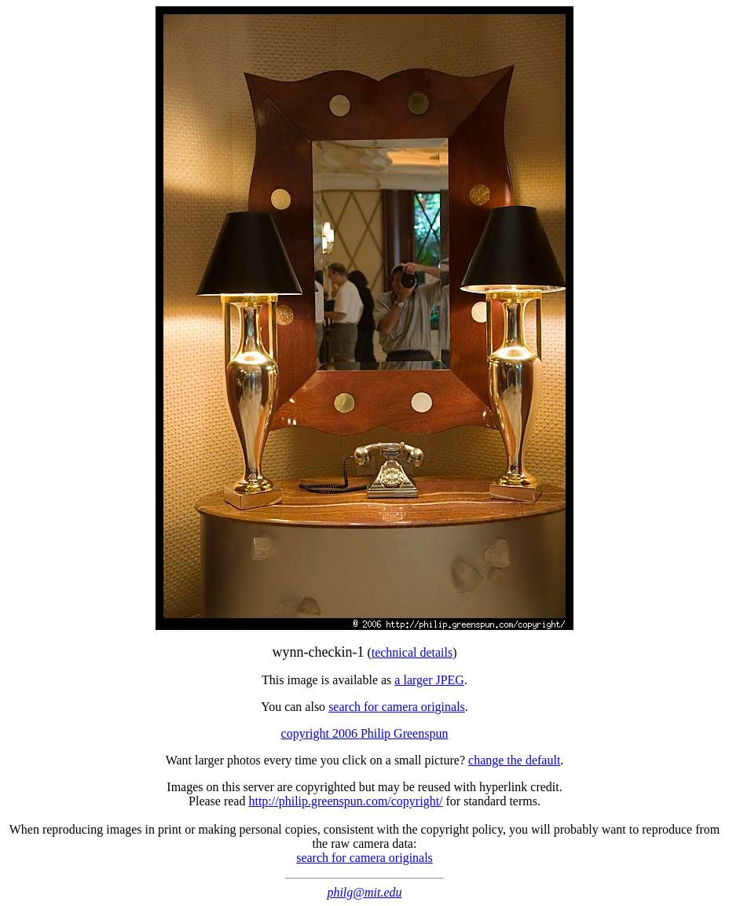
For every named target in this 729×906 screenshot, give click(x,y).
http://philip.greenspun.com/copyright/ (345, 801)
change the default (514, 760)
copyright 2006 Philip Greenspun (365, 733)
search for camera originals (396, 706)
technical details (412, 652)
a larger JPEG (429, 680)
